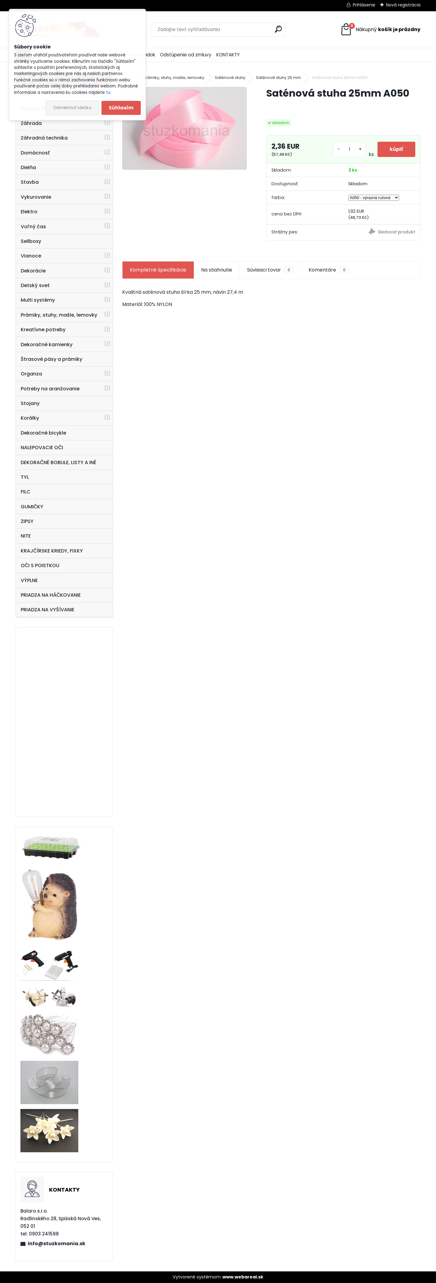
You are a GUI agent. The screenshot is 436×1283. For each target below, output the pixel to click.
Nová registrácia (403, 5)
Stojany (30, 403)
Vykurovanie (36, 197)
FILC (25, 491)
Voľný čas (33, 226)
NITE (26, 535)
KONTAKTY (228, 55)
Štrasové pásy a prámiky (51, 359)
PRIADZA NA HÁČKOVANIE (51, 595)
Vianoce (31, 255)
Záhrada (31, 123)
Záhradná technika (44, 137)
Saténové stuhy (230, 77)
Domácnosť (35, 152)
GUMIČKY (32, 506)
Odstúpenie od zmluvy (185, 55)
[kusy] (349, 149)
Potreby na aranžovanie (50, 388)
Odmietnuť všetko (72, 108)
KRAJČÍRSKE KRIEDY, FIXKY (52, 550)
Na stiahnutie (216, 269)
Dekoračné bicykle (43, 432)
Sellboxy (31, 241)
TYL (25, 477)
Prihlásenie (364, 5)
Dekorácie (33, 270)
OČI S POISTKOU (40, 565)
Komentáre (329, 270)
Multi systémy (38, 300)
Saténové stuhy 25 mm (278, 77)
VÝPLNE (29, 580)
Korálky (30, 417)
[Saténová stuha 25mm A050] (184, 128)
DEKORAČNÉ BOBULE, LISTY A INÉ (58, 462)
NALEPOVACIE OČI (42, 447)
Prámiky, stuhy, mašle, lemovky (59, 314)
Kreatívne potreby (43, 329)
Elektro (29, 211)
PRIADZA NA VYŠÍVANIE (47, 609)
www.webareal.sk (242, 1277)
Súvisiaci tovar (270, 270)
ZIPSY (27, 521)
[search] (278, 29)
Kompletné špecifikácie (158, 269)
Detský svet (35, 285)
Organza (31, 373)
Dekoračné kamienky (47, 344)
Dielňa (28, 167)
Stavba (30, 182)
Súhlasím (121, 107)
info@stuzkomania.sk (56, 1243)
